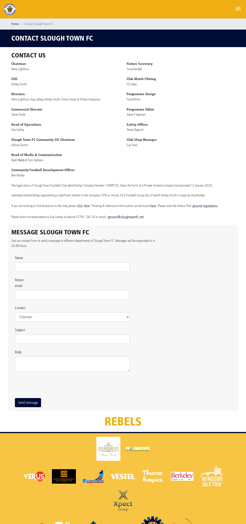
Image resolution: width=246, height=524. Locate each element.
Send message (28, 402)
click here (83, 206)
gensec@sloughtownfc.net (126, 217)
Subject (20, 330)
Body (18, 352)
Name (19, 258)
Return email (19, 283)
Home (15, 24)
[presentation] (51, 384)
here (153, 206)
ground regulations (205, 206)
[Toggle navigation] (238, 8)
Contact (20, 308)
